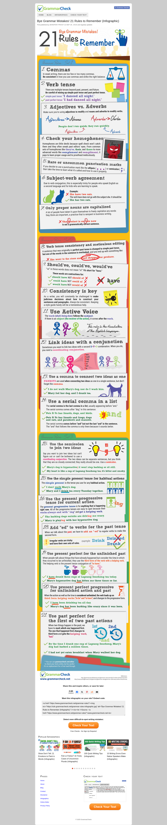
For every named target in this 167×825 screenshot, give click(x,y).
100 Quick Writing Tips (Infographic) (93, 755)
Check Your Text (79, 15)
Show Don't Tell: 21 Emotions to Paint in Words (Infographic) (46, 756)
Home (41, 15)
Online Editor (44, 802)
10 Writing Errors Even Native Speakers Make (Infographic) (116, 756)
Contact (43, 791)
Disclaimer (43, 795)
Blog (49, 15)
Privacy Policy (45, 806)
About (42, 784)
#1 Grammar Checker (122, 7)
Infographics (61, 15)
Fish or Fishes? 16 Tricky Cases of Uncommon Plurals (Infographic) (71, 758)
